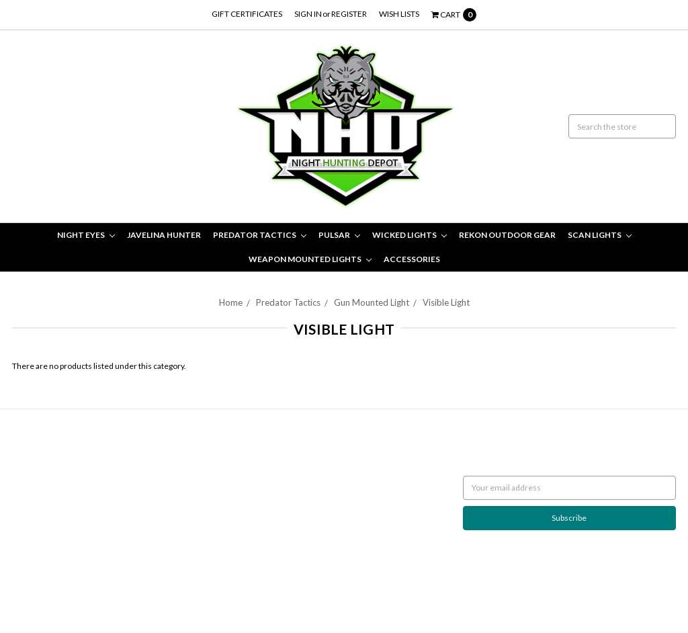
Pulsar (339, 235)
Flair (167, 590)
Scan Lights (600, 235)
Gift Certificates (247, 14)
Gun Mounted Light (371, 302)
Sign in (308, 14)
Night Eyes (86, 235)
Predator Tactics (259, 235)
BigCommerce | (84, 590)
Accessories (412, 259)
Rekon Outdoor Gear (507, 235)
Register (349, 14)
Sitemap (26, 506)
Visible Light (446, 302)
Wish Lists (399, 14)
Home (231, 302)
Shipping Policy (38, 469)
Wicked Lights (409, 235)
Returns (26, 457)
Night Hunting (37, 481)
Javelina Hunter (164, 235)
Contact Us (32, 494)
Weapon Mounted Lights (310, 259)
